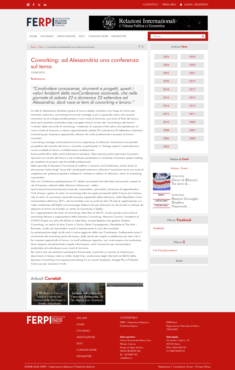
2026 (166, 56)
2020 (166, 81)
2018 (166, 89)
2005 (192, 138)
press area (169, 4)
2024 (166, 64)
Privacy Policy (203, 366)
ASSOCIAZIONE (66, 36)
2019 (192, 81)
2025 (192, 56)
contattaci (150, 4)
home (33, 36)
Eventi (184, 168)
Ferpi (33, 47)
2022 (166, 73)
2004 (166, 146)
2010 (166, 122)
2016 (166, 97)
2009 (192, 122)
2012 (166, 113)
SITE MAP (82, 318)
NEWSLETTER (118, 36)
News (41, 47)
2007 (192, 130)
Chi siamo (47, 36)
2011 (192, 113)
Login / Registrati (194, 4)
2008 (166, 130)
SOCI (82, 36)
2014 (166, 105)
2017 (192, 89)
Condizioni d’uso (183, 366)
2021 (192, 73)
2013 (192, 105)
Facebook (158, 228)
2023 (192, 64)
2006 (166, 138)
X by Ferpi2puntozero (165, 250)
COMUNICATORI (98, 36)
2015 (192, 97)
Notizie (175, 168)
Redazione (164, 366)
